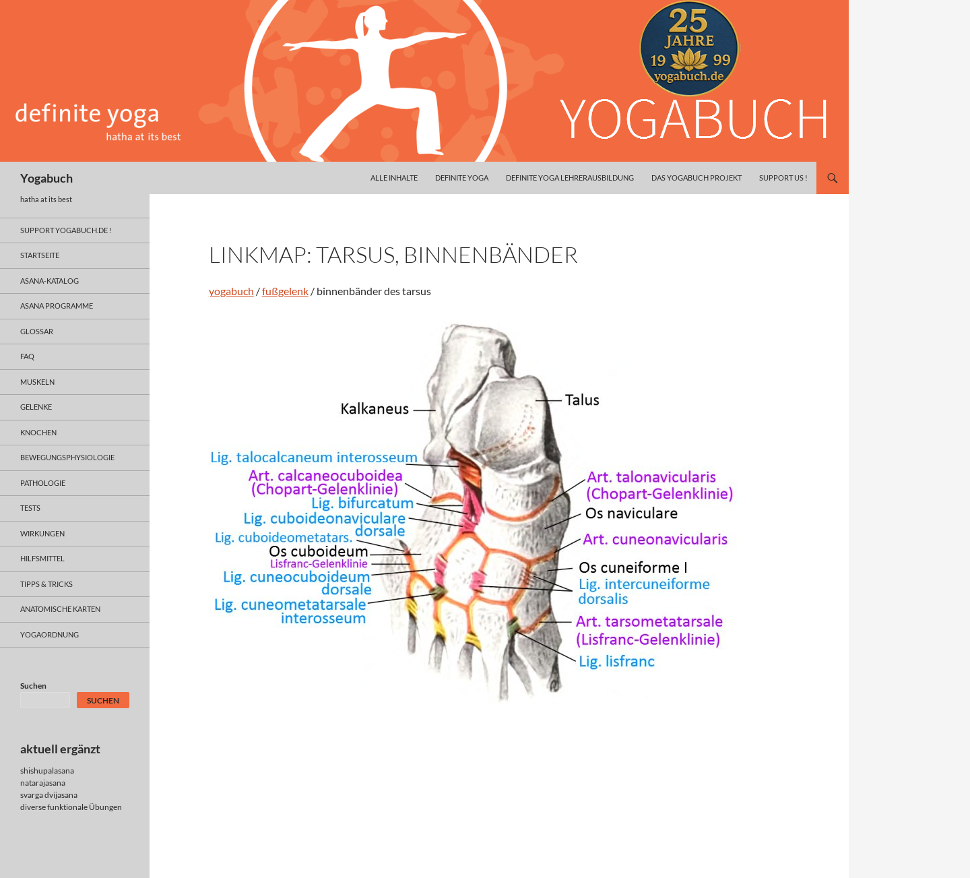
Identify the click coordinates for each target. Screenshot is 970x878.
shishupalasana (47, 770)
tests (30, 507)
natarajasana (42, 783)
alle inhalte (394, 177)
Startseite (39, 255)
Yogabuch (46, 177)
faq (27, 356)
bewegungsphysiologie (67, 457)
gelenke (36, 406)
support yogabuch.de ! (66, 230)
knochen (38, 432)
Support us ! (783, 177)
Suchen (33, 686)
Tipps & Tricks (46, 583)
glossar (36, 331)
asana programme (56, 305)
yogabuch (231, 290)
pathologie (42, 482)
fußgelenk (285, 290)
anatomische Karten (60, 608)
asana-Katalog (49, 280)
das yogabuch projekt (696, 177)
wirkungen (42, 533)
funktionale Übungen (84, 807)
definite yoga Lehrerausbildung (570, 177)
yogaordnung (49, 634)
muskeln (37, 381)
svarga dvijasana (48, 795)
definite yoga (461, 177)
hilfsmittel (42, 558)
